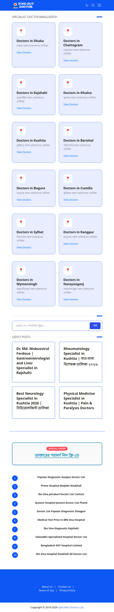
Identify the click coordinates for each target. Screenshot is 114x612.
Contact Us (64, 586)
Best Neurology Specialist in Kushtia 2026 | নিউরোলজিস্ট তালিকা (32, 400)
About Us (47, 586)
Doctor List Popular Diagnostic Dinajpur (61, 511)
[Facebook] (79, 5)
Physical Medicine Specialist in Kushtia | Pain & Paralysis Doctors (79, 400)
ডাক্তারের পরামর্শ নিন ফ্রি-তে (57, 455)
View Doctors (24, 52)
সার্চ (95, 325)
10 (15, 554)
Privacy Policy (67, 590)
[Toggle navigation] (99, 5)
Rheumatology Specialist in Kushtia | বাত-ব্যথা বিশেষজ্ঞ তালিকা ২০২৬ (81, 356)
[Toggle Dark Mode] (87, 5)
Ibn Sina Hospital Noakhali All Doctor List (61, 554)
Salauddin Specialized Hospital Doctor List (61, 537)
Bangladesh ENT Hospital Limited (61, 545)
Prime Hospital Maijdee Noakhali (61, 485)
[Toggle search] (93, 5)
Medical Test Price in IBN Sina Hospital (61, 519)
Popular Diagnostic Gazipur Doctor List (61, 477)
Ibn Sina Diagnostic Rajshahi (61, 528)
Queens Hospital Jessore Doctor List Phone (61, 502)
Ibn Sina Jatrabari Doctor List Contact (61, 494)
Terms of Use (46, 590)
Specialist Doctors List (71, 607)
